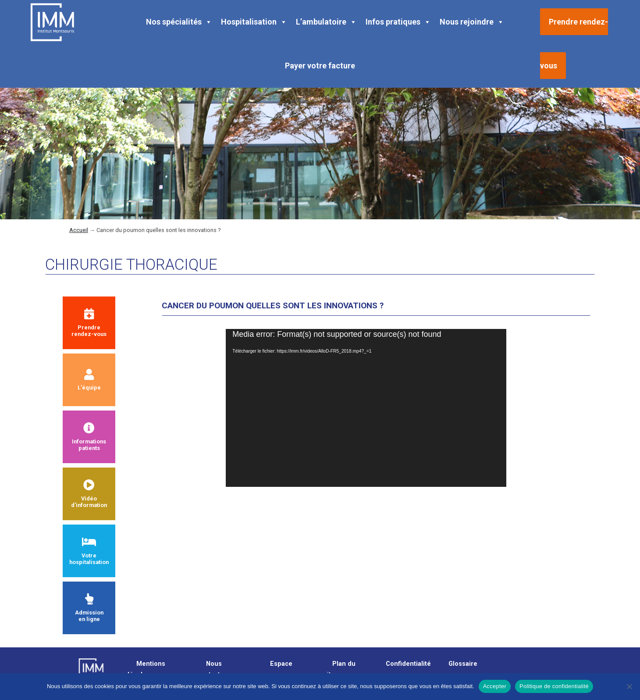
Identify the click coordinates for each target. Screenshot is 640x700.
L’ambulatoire (326, 22)
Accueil (78, 230)
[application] (366, 408)
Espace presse (276, 669)
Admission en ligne (89, 607)
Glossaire (462, 664)
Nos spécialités (179, 22)
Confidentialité (408, 664)
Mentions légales (146, 669)
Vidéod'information (89, 493)
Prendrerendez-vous (89, 322)
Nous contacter (212, 669)
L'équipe (89, 380)
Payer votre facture (320, 65)
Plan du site (340, 669)
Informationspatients (89, 436)
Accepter (494, 686)
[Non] (629, 686)
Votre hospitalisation (89, 550)
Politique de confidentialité (554, 686)
